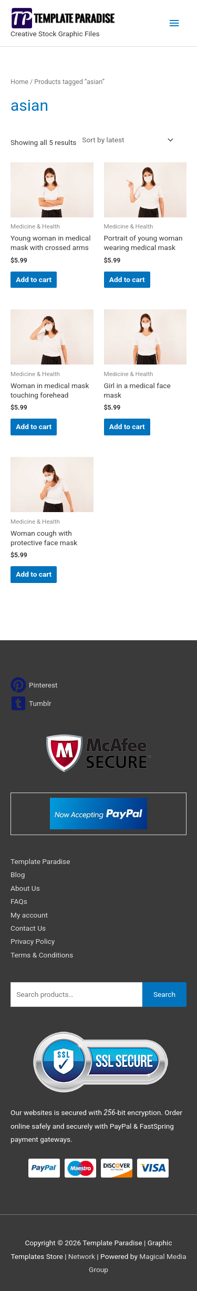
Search (164, 994)
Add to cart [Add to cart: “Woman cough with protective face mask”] (33, 574)
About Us (25, 888)
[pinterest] (34, 685)
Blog (18, 874)
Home (19, 82)
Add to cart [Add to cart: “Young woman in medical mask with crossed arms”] (33, 279)
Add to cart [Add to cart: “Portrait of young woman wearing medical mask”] (127, 279)
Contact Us (28, 928)
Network (81, 1256)
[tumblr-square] (31, 703)
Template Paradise (40, 861)
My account (29, 915)
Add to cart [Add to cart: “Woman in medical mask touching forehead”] (33, 426)
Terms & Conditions (42, 955)
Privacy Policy (33, 941)
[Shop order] (125, 140)
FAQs (19, 901)
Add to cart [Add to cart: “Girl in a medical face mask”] (127, 426)
